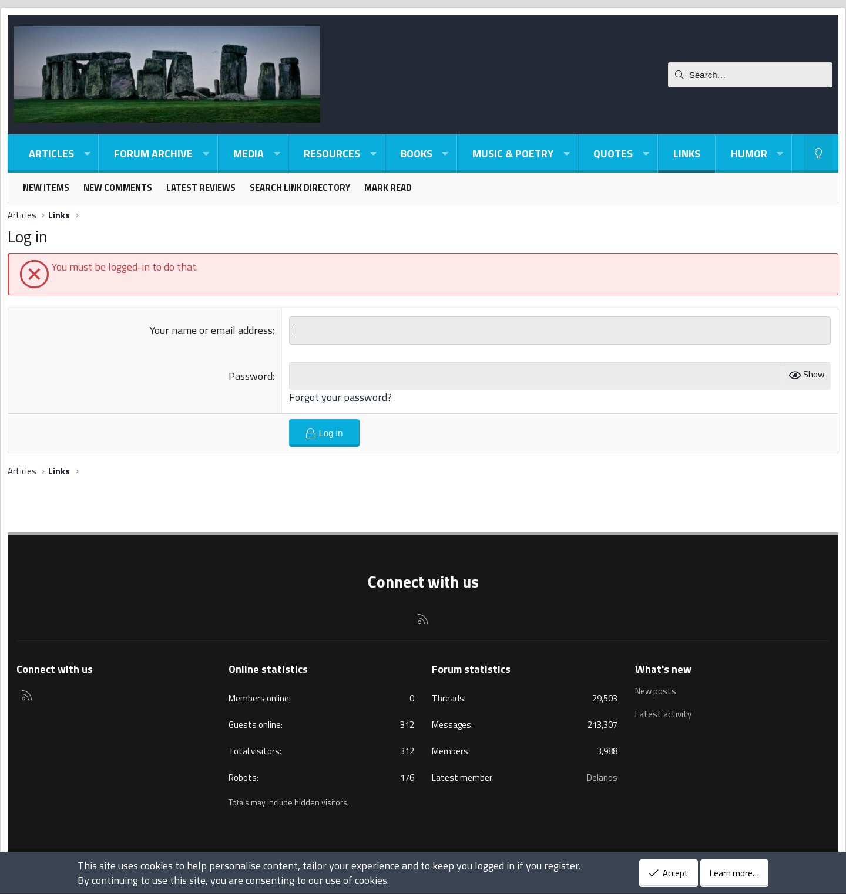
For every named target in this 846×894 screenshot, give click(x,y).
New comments (117, 187)
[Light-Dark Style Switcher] (818, 153)
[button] (87, 153)
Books (416, 153)
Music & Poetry (512, 153)
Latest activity (663, 713)
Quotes (613, 153)
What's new (663, 669)
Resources (332, 153)
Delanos (602, 777)
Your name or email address (211, 330)
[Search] (750, 74)
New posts (655, 691)
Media (248, 153)
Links (686, 153)
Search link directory (300, 187)
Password (251, 376)
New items (46, 187)
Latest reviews (201, 187)
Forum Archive (153, 153)
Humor (749, 153)
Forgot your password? (340, 397)
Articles (51, 153)
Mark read (388, 187)
